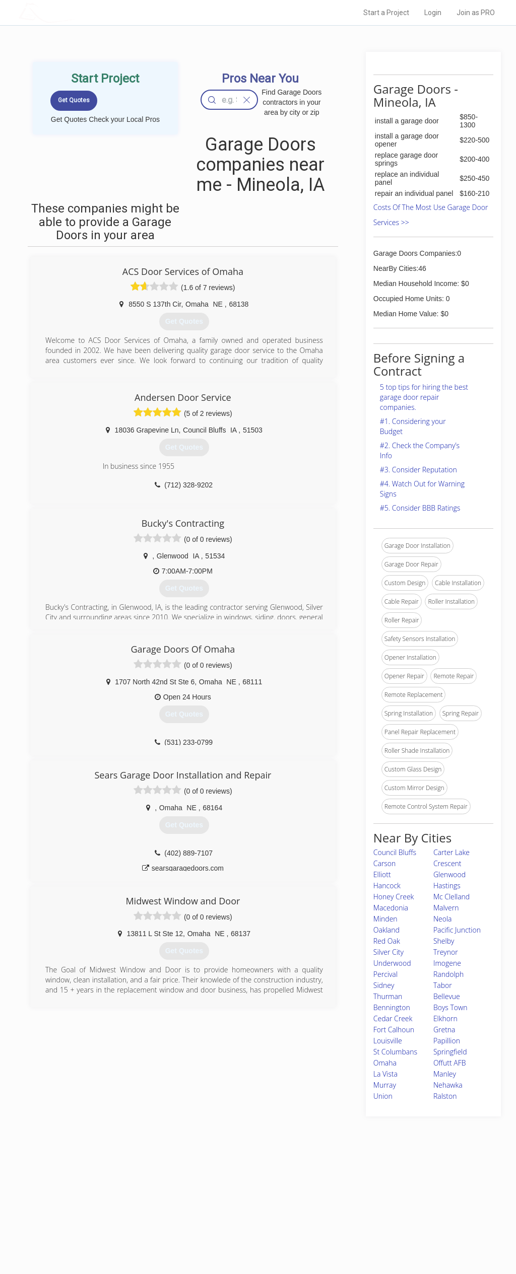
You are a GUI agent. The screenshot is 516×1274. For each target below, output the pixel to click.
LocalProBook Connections (384, 1222)
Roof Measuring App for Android (250, 1233)
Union (383, 1096)
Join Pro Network (229, 1188)
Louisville (387, 1040)
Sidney (384, 985)
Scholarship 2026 (370, 1188)
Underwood (392, 963)
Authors (357, 1211)
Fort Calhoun (393, 1029)
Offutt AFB (449, 1063)
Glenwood (449, 874)
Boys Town (450, 1007)
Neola (442, 919)
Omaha (385, 1063)
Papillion (446, 1040)
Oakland (386, 930)
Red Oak (386, 941)
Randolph (448, 974)
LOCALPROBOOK (77, 12)
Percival (385, 974)
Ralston (445, 1096)
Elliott (382, 874)
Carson (384, 863)
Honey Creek (393, 896)
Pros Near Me (113, 1200)
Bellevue (446, 996)
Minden (385, 919)
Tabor (442, 985)
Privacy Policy (365, 1200)
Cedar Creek (393, 1018)
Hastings (447, 885)
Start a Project (386, 13)
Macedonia (390, 907)
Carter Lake (451, 852)
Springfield (450, 1051)
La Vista (385, 1074)
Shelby (444, 941)
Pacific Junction (457, 930)
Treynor (445, 952)
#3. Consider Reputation (418, 469)
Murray (384, 1085)
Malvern (446, 907)
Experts (216, 1200)
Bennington (391, 1007)
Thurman (387, 996)
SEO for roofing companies (383, 1233)
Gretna (444, 1029)
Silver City (388, 952)
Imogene (447, 963)
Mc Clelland (451, 896)
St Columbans (395, 1051)
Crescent (447, 863)
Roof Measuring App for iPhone (249, 1222)
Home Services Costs (124, 1188)
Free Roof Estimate (121, 1222)
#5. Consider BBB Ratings (420, 508)
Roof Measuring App (234, 1211)
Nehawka (448, 1085)
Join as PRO (476, 13)
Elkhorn (445, 1018)
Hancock (387, 885)
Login (432, 13)
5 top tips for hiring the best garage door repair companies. (424, 397)
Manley (444, 1074)
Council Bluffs (394, 852)
